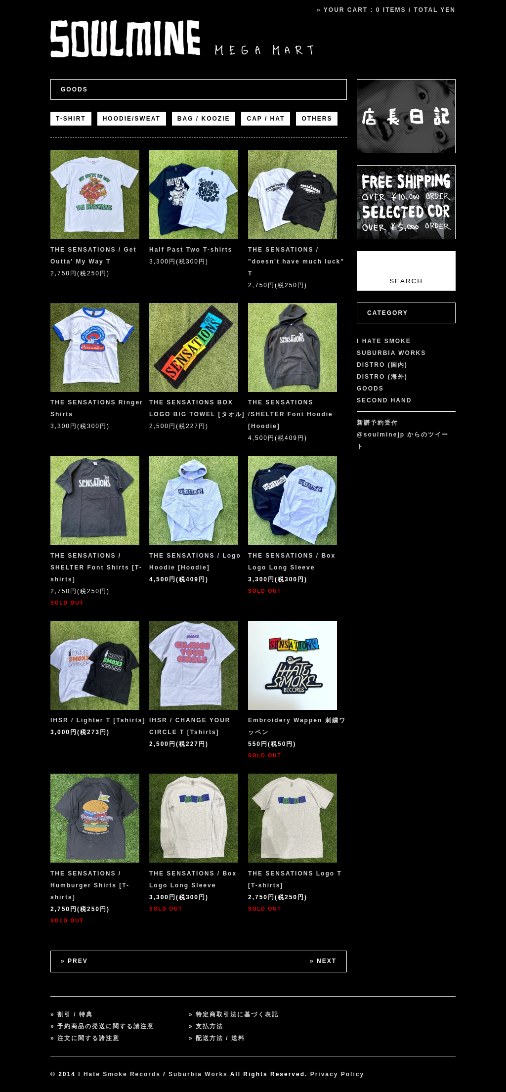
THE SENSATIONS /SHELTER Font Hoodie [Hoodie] (290, 414)
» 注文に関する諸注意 (85, 1038)
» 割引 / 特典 (71, 1014)
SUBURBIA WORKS (391, 352)
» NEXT (323, 961)
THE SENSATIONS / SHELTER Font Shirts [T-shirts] (96, 567)
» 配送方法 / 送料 (217, 1038)
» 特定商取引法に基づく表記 (234, 1014)
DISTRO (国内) (382, 364)
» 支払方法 (206, 1026)
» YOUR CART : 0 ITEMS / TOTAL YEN (386, 9)
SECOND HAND (384, 400)
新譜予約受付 (377, 422)
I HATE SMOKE (384, 341)
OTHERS (316, 118)
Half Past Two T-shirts (190, 249)
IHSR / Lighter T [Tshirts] (97, 720)
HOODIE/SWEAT (132, 118)
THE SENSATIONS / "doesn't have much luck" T (296, 261)
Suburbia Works (198, 1074)
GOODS (74, 89)
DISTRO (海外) (382, 376)
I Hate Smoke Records (119, 1074)
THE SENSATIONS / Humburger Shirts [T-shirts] (89, 885)
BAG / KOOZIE (203, 118)
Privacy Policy (337, 1074)
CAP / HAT (266, 118)
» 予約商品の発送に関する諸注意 (102, 1026)
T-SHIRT (71, 118)
